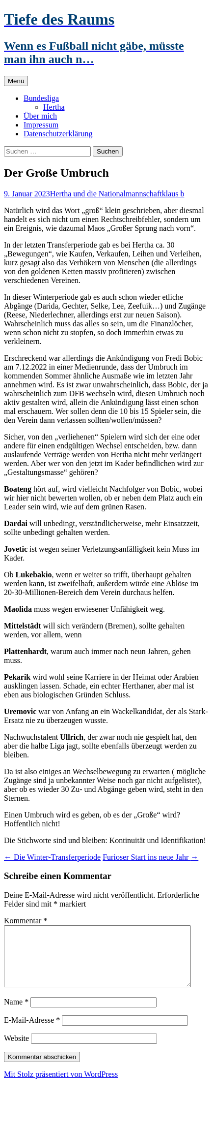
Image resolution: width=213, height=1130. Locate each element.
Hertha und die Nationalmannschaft (106, 193)
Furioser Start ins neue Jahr (150, 857)
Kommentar (25, 920)
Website (16, 1050)
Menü (16, 81)
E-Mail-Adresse (32, 1032)
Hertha (54, 107)
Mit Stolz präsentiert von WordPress (61, 1086)
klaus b (173, 193)
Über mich (40, 116)
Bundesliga (41, 98)
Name (16, 1013)
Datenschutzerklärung (58, 133)
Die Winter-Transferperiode (52, 857)
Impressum (41, 125)
